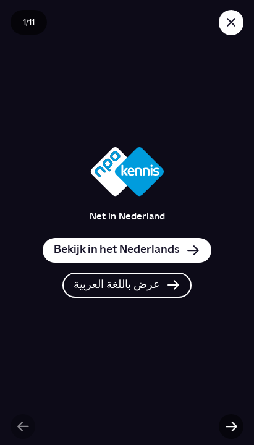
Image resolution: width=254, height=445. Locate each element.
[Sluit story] (231, 22)
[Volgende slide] (231, 426)
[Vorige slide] (23, 426)
